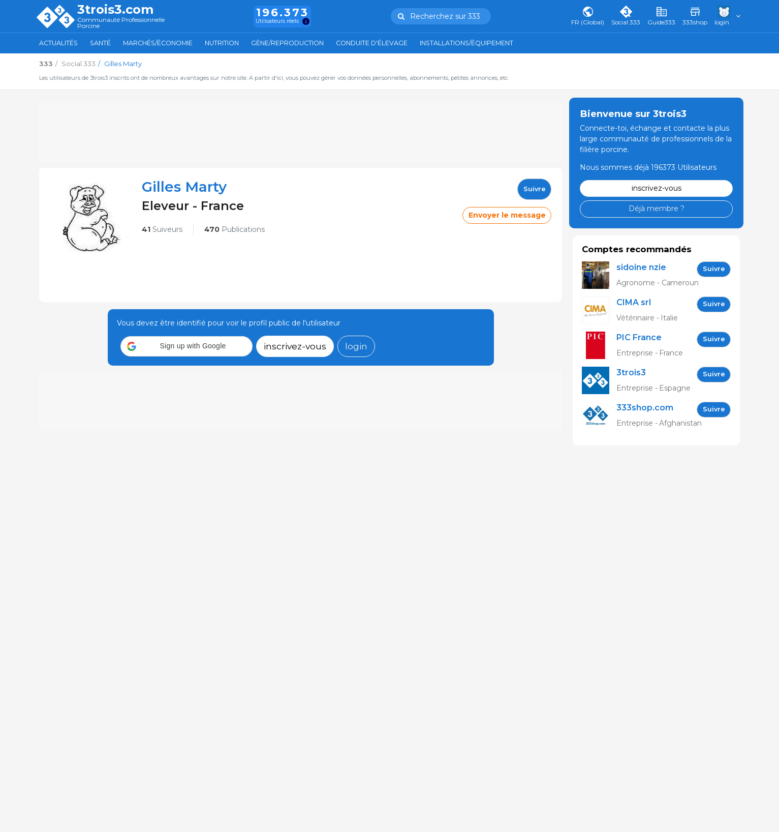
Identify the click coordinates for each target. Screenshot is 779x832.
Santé (100, 43)
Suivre (534, 189)
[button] (186, 346)
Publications (234, 229)
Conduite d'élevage (372, 43)
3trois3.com (115, 10)
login (356, 346)
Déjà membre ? (656, 208)
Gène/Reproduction (287, 43)
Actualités (58, 43)
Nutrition (222, 43)
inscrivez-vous (295, 346)
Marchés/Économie (158, 43)
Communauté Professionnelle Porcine (121, 23)
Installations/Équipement (466, 43)
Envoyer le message (507, 215)
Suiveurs (162, 229)
